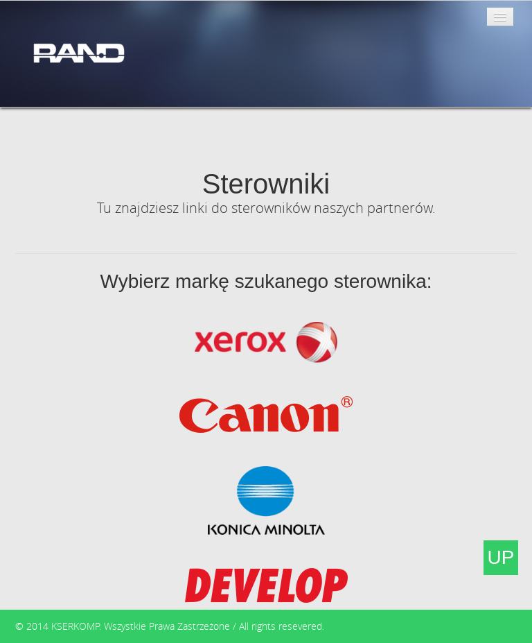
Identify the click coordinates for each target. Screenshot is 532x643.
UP (501, 557)
